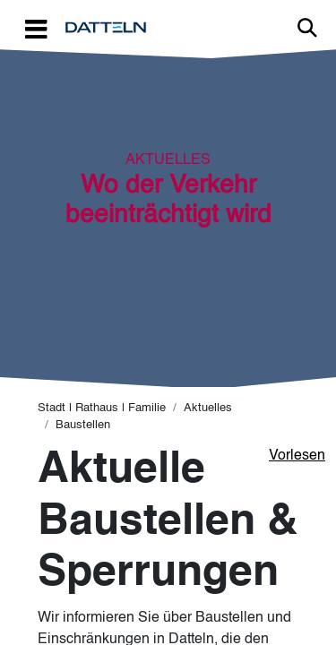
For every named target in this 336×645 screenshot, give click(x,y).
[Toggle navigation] (36, 28)
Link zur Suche (307, 28)
